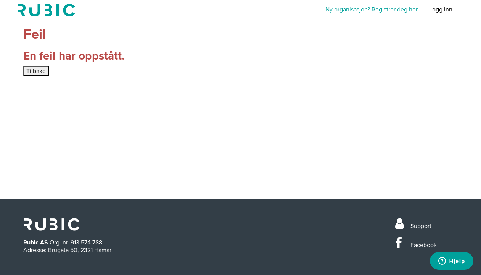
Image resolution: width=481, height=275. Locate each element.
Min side (46, 10)
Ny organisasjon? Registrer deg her (371, 9)
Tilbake (36, 71)
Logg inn (440, 9)
